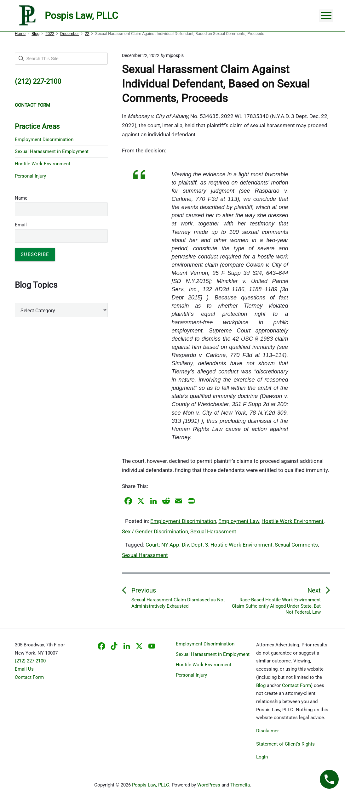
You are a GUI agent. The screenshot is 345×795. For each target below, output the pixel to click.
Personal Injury (30, 176)
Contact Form (29, 677)
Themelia (240, 785)
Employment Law (238, 521)
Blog (261, 685)
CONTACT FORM (32, 105)
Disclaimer (267, 731)
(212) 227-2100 (30, 661)
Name (21, 198)
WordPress (208, 785)
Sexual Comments (296, 545)
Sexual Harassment (213, 531)
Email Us (24, 669)
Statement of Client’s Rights (285, 744)
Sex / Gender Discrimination (155, 531)
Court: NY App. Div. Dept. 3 (177, 545)
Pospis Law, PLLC (150, 785)
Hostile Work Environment (293, 521)
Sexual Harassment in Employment (52, 151)
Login (262, 757)
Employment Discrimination (183, 521)
